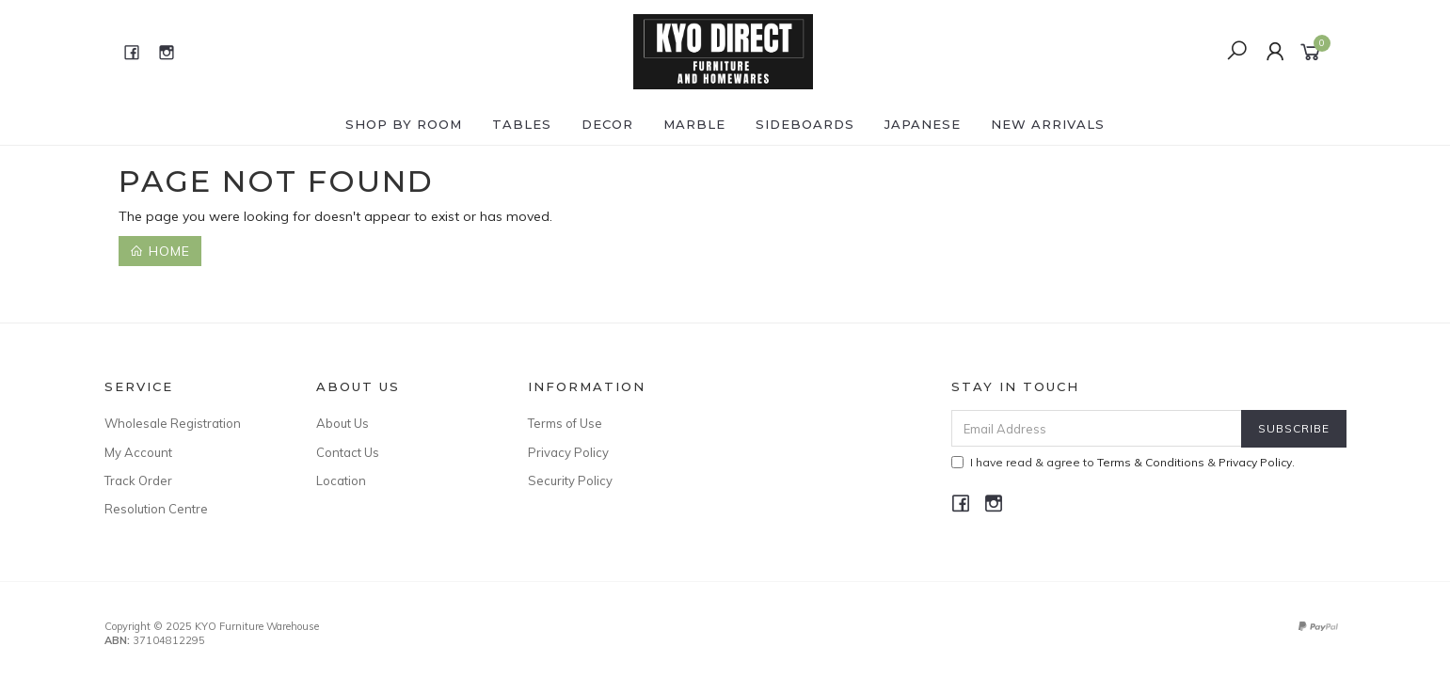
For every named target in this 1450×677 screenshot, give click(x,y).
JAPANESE (922, 124)
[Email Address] (1096, 428)
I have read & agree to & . (1123, 462)
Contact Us (347, 452)
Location (341, 480)
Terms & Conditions (1150, 462)
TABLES (521, 124)
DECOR (607, 124)
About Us (342, 423)
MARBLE (694, 124)
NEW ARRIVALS (1048, 124)
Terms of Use (565, 423)
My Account (138, 452)
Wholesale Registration (172, 423)
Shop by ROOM (403, 124)
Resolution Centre (156, 508)
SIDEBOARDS (805, 124)
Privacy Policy (568, 452)
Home (160, 251)
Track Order (138, 480)
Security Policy (570, 480)
